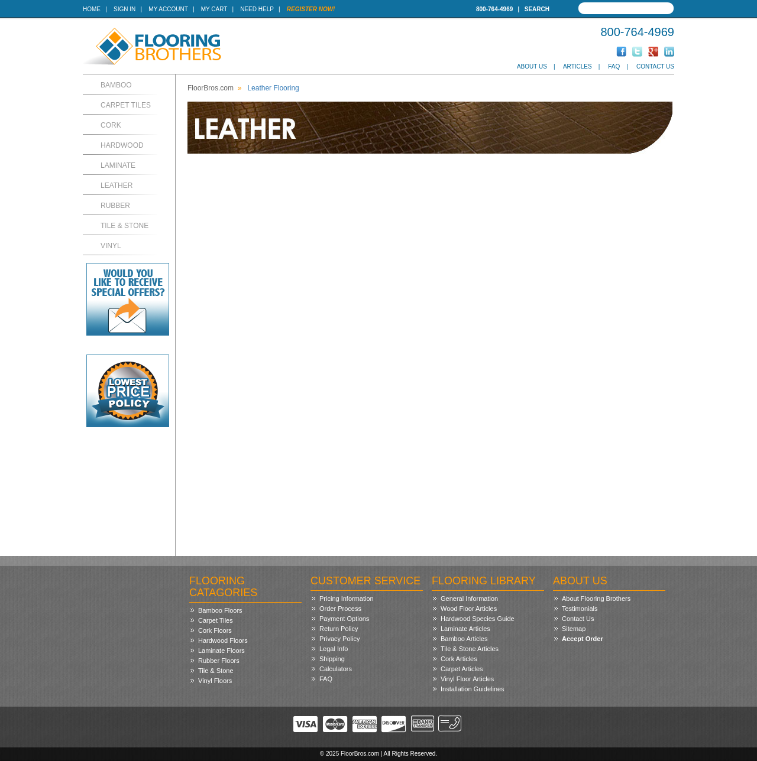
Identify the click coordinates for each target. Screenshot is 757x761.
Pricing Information (346, 598)
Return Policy (338, 628)
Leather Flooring (273, 88)
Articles (577, 66)
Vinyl (111, 246)
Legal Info (333, 648)
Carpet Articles (462, 668)
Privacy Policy (339, 638)
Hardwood (122, 145)
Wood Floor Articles (469, 608)
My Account (167, 9)
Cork (111, 125)
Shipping (332, 658)
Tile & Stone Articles (470, 648)
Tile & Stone (124, 226)
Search (537, 9)
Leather (116, 185)
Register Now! (311, 9)
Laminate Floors (221, 650)
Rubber (115, 205)
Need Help (257, 9)
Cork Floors (215, 630)
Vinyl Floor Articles (467, 678)
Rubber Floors (219, 660)
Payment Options (344, 618)
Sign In (124, 9)
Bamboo (116, 85)
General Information (469, 598)
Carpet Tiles (126, 105)
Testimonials (580, 608)
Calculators (335, 668)
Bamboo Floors (220, 610)
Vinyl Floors (215, 680)
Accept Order (582, 638)
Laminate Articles (465, 628)
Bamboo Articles (464, 638)
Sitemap (573, 628)
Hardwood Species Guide (478, 618)
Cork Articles (459, 658)
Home (92, 9)
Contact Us (655, 66)
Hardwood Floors (223, 640)
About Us (532, 66)
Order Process (340, 608)
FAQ (614, 66)
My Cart (214, 9)
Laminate (118, 165)
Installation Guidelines (472, 688)
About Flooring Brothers (596, 598)
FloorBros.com (210, 88)
